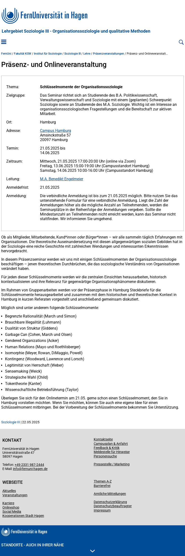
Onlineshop (10, 507)
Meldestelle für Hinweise (112, 452)
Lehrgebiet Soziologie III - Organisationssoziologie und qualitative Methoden (76, 31)
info (16, 469)
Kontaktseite (103, 439)
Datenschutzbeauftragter (113, 506)
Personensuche (105, 456)
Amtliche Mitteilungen (110, 494)
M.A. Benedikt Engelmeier (61, 179)
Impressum (102, 510)
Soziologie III (72, 53)
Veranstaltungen (14, 495)
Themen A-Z (103, 481)
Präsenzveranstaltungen (108, 53)
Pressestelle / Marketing (112, 464)
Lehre (86, 53)
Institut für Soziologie (48, 53)
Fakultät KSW (22, 53)
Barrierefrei (102, 486)
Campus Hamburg (55, 130)
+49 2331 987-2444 (29, 465)
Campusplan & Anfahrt (111, 444)
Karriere (8, 503)
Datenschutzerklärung (110, 502)
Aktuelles (9, 491)
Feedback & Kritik (106, 448)
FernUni (6, 53)
